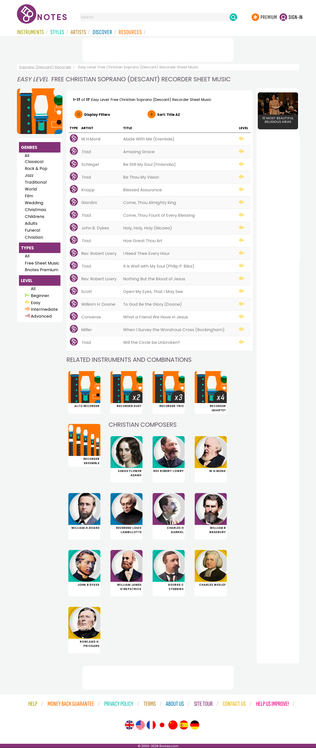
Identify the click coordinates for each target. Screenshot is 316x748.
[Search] (233, 17)
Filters (97, 114)
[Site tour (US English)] (140, 725)
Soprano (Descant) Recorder (45, 67)
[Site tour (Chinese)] (173, 725)
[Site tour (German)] (195, 725)
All (27, 155)
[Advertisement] (158, 49)
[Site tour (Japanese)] (162, 725)
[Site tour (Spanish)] (184, 725)
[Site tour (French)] (151, 725)
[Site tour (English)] (129, 725)
